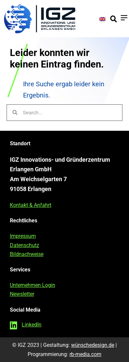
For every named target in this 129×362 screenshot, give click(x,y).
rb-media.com (85, 354)
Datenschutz (24, 245)
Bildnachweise (26, 254)
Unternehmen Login (32, 285)
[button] (113, 19)
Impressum (23, 236)
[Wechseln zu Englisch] (102, 18)
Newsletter (22, 294)
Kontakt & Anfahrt (30, 205)
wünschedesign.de (92, 345)
